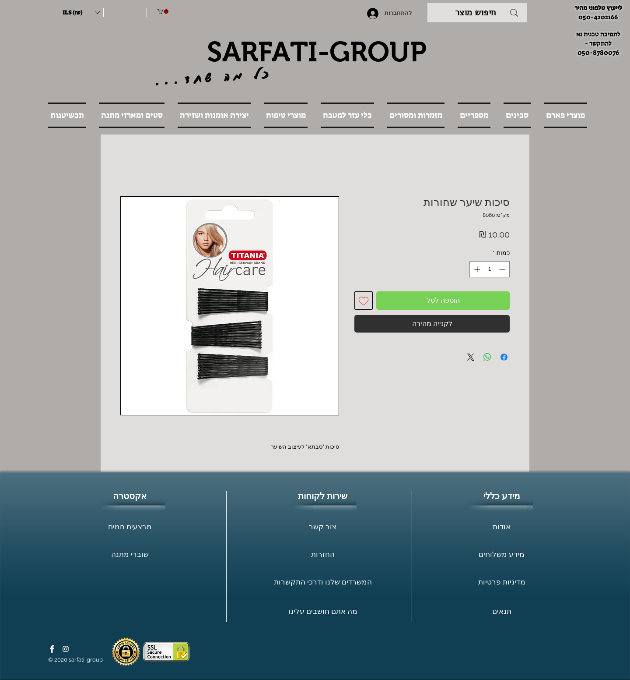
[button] (81, 12)
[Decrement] (502, 269)
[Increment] (476, 269)
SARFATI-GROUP (317, 51)
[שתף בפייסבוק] (504, 357)
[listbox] (81, 12)
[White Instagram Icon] (66, 649)
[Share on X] (471, 357)
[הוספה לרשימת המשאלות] (363, 300)
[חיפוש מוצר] (475, 12)
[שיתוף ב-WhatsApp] (487, 357)
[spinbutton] (489, 269)
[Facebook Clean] (52, 649)
